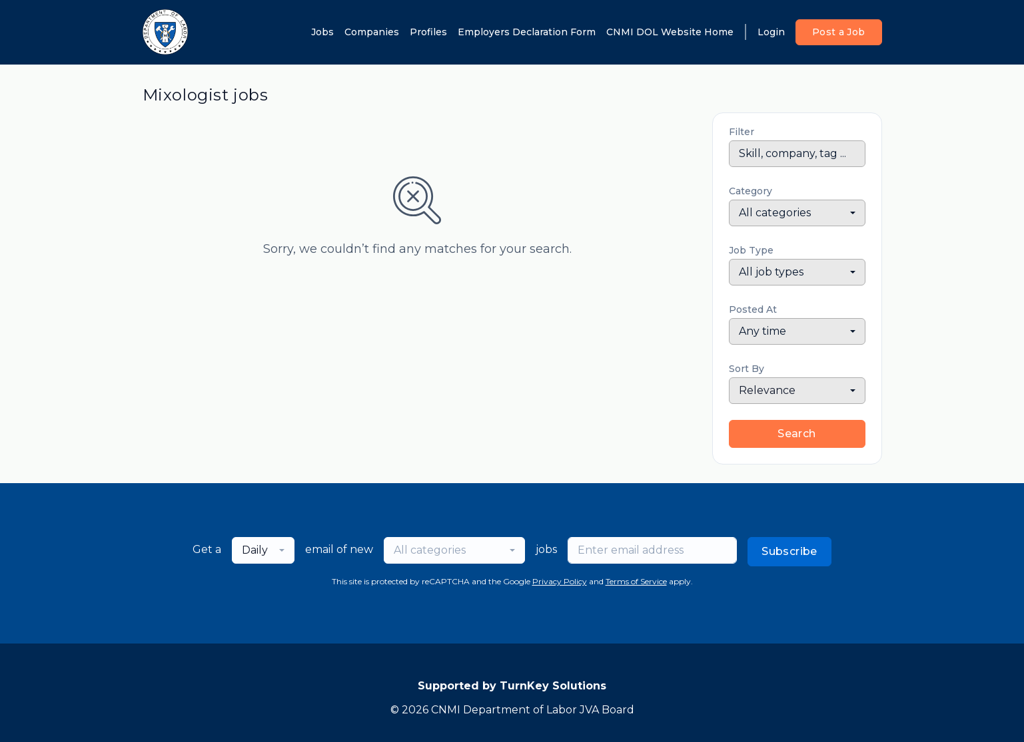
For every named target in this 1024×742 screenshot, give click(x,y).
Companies (371, 32)
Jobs (322, 32)
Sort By (746, 369)
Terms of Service (636, 581)
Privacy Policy (559, 581)
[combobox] (797, 213)
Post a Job (838, 32)
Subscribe (789, 551)
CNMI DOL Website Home (670, 32)
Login (771, 32)
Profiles (428, 32)
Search (796, 433)
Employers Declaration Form (527, 32)
